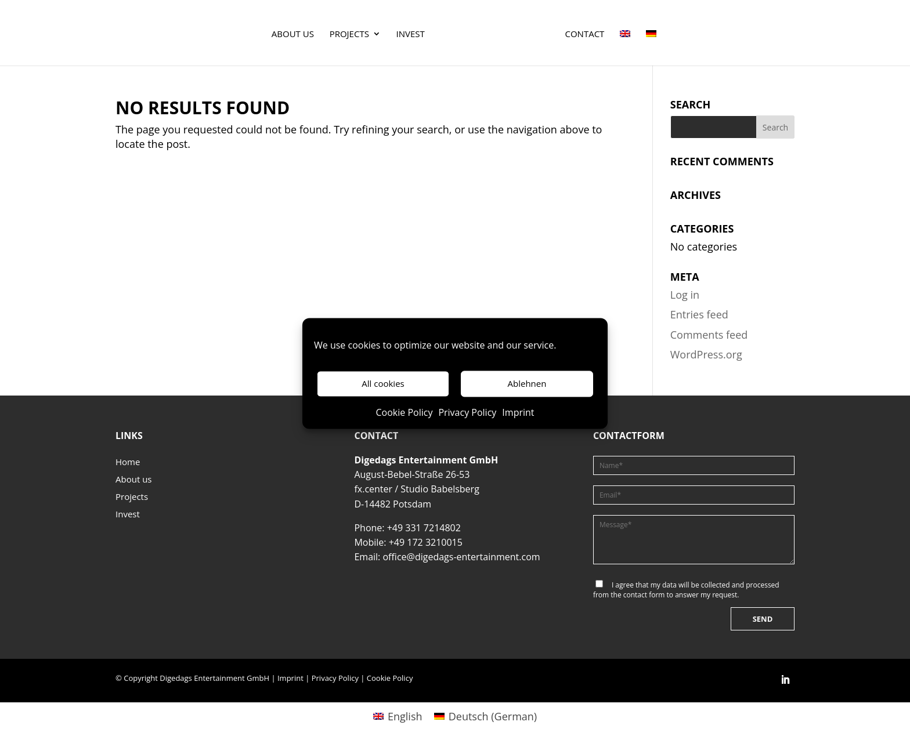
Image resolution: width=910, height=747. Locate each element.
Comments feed (709, 335)
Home (127, 462)
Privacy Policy (467, 412)
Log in (684, 295)
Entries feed (699, 314)
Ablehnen (527, 384)
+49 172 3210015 (426, 542)
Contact (585, 34)
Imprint (518, 412)
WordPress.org (706, 354)
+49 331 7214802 (424, 527)
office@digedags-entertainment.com (461, 556)
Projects (349, 34)
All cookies (383, 384)
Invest (410, 34)
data (669, 585)
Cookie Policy (403, 412)
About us (293, 34)
